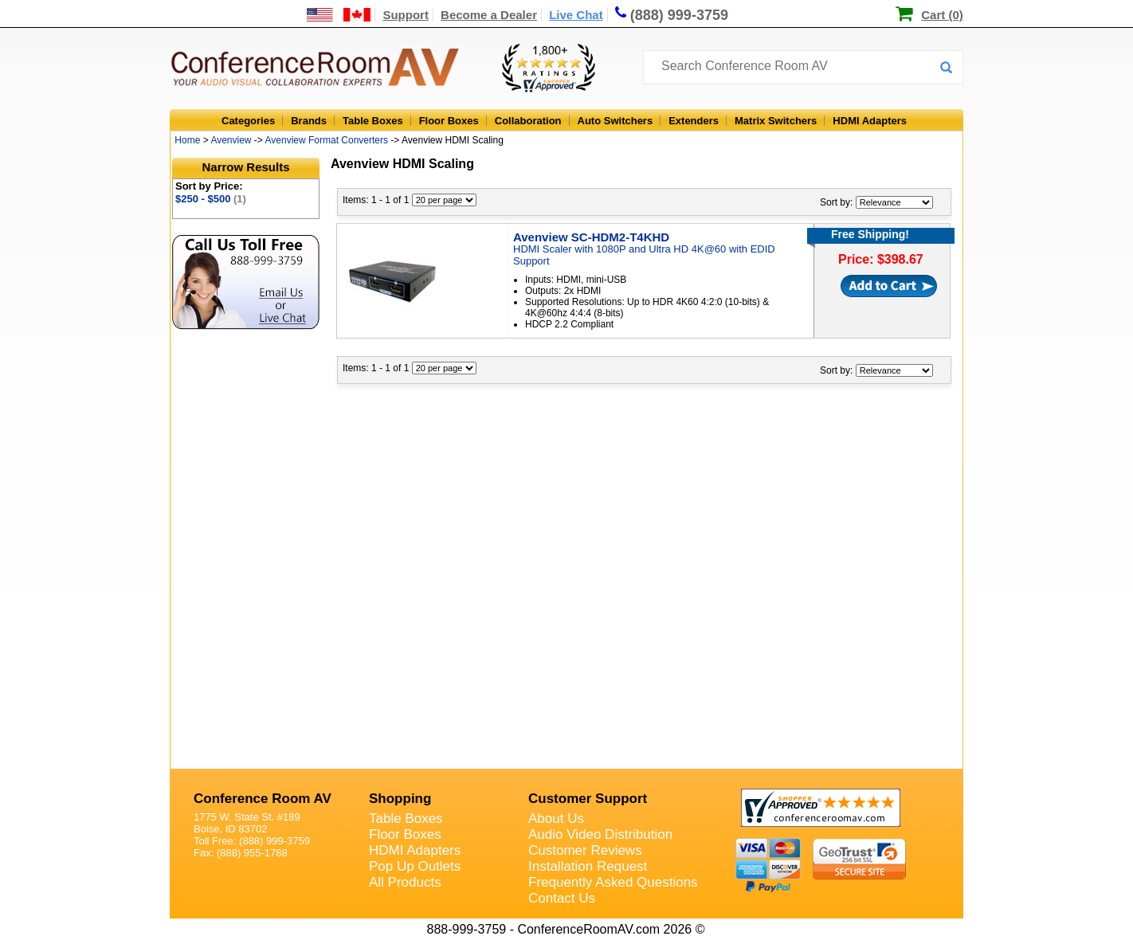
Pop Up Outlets (415, 866)
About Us (556, 818)
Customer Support (587, 798)
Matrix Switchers (776, 121)
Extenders (693, 121)
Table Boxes (373, 121)
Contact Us (561, 898)
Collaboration (528, 121)
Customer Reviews (585, 850)
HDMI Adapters (870, 121)
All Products (405, 882)
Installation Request (587, 866)
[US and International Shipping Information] (339, 15)
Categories (248, 121)
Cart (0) (942, 15)
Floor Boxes (449, 121)
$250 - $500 (210, 199)
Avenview (230, 140)
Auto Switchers (615, 121)
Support (405, 15)
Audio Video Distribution (600, 834)
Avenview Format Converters (327, 140)
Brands (309, 121)
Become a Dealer (489, 15)
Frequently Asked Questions (613, 882)
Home (187, 140)
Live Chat (576, 15)
